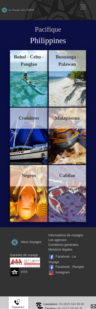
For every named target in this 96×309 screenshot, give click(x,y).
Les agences (57, 240)
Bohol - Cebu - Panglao (29, 60)
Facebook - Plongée (70, 267)
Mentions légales (60, 249)
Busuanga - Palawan (67, 60)
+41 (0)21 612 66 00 (64, 303)
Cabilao (67, 175)
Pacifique (48, 29)
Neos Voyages (26, 242)
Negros (29, 175)
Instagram (63, 272)
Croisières (28, 118)
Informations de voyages (65, 235)
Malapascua (67, 118)
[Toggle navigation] (83, 7)
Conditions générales (63, 245)
